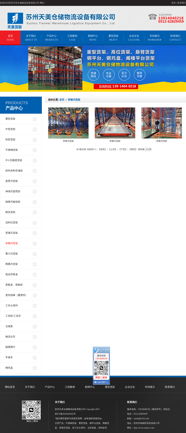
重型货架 (113, 38)
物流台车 (10, 336)
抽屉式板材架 (12, 201)
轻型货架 (10, 139)
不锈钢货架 (11, 150)
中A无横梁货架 (13, 160)
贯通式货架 (11, 233)
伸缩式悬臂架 (12, 191)
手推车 (9, 357)
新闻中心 (92, 38)
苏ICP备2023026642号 (65, 414)
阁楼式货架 (11, 264)
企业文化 (134, 38)
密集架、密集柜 (14, 284)
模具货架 (10, 212)
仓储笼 (9, 326)
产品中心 (51, 38)
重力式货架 (11, 253)
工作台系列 (11, 305)
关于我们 (31, 38)
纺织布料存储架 (14, 170)
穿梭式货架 (11, 243)
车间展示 (154, 38)
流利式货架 (11, 222)
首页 (173, 3)
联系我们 (181, 3)
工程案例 (72, 38)
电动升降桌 (11, 274)
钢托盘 (9, 367)
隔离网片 (10, 347)
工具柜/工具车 (13, 316)
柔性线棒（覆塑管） (16, 295)
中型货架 (10, 129)
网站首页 (10, 387)
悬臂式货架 (11, 181)
